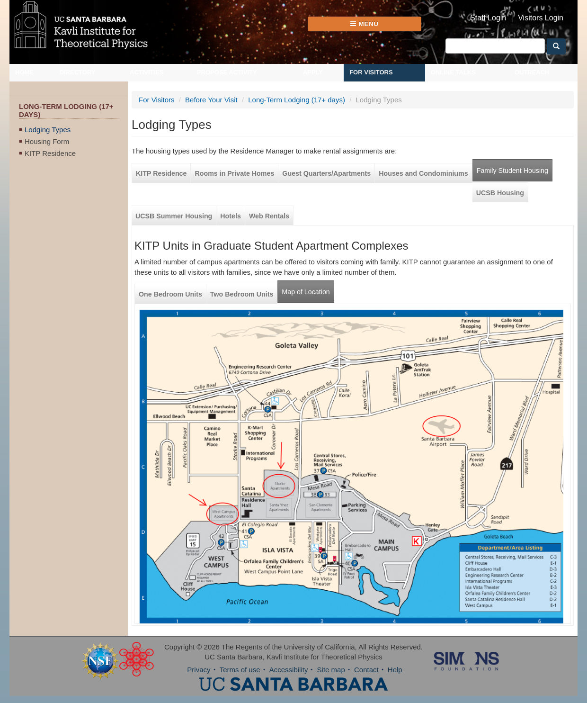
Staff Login (488, 18)
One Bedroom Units (170, 294)
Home (24, 72)
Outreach (532, 72)
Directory (78, 72)
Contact (366, 670)
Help (395, 670)
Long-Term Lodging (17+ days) (296, 100)
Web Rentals (269, 216)
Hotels (230, 216)
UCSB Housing (500, 193)
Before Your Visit (211, 100)
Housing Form (47, 141)
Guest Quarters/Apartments (326, 173)
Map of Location (305, 292)
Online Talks (453, 72)
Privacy (198, 670)
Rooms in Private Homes (234, 173)
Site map (331, 670)
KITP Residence (50, 153)
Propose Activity (227, 72)
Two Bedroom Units (242, 294)
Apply (313, 72)
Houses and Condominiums (423, 173)
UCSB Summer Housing (173, 216)
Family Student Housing (512, 170)
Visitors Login (540, 18)
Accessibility (288, 670)
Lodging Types (48, 130)
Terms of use (240, 670)
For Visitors (371, 72)
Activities (147, 72)
